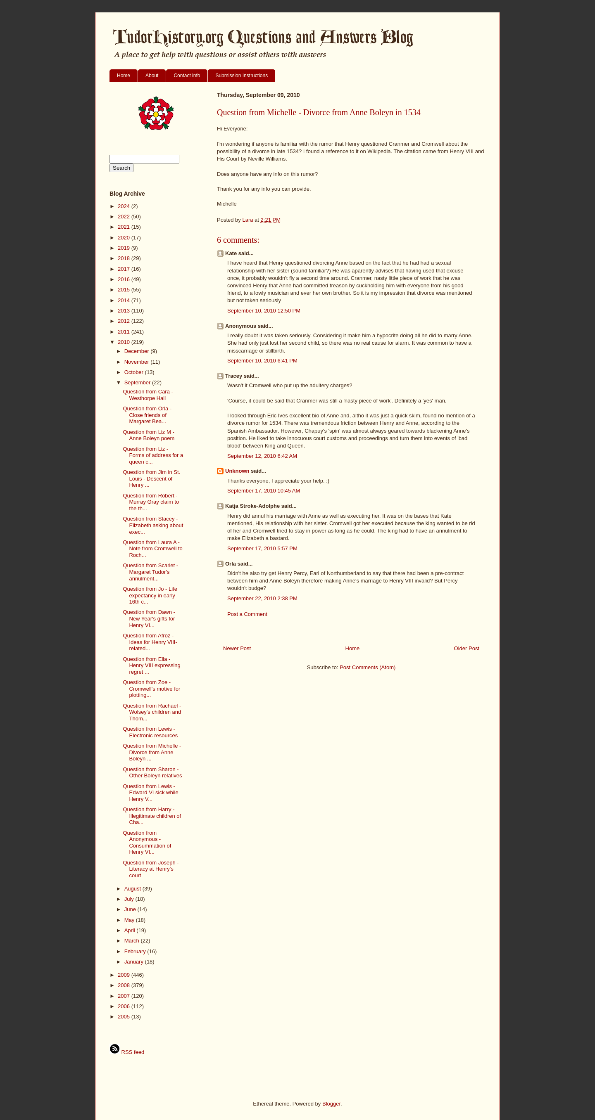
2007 (124, 996)
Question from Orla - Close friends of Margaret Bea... (147, 414)
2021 (124, 227)
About (151, 75)
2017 (124, 269)
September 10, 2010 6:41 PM (262, 361)
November (137, 362)
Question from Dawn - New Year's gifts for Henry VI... (149, 618)
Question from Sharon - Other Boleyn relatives (152, 772)
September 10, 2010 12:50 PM (263, 311)
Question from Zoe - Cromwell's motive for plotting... (151, 688)
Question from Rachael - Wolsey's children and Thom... (152, 712)
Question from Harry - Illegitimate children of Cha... (152, 815)
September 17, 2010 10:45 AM (263, 491)
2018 (124, 258)
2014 (124, 300)
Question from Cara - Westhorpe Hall (148, 394)
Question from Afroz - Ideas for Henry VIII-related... (150, 641)
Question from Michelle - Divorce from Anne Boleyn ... (152, 752)
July (130, 899)
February (136, 951)
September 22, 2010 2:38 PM (262, 598)
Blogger (331, 1104)
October (134, 372)
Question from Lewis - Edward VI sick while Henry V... (150, 792)
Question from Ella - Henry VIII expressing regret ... (151, 665)
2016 (124, 279)
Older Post (466, 648)
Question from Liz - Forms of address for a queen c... (153, 455)
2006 (124, 1006)
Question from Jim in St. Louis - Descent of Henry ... (151, 478)
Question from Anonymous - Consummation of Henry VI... (147, 842)
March (132, 941)
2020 (124, 237)
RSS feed (126, 1052)
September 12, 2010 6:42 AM (262, 456)
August (133, 889)
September (138, 382)
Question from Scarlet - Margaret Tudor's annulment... (150, 571)
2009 (124, 975)
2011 (124, 332)
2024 (124, 206)
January (134, 962)
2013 (124, 311)
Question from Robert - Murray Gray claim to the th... (151, 502)
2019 (124, 248)
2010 (124, 342)
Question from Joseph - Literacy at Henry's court (150, 869)
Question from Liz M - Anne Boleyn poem (148, 435)
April (130, 930)
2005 (124, 1016)
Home (123, 75)
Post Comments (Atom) (367, 667)
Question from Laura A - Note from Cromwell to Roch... (152, 548)
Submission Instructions (241, 75)
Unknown (237, 471)
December (137, 351)
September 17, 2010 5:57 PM (262, 548)
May (130, 920)
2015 (124, 290)
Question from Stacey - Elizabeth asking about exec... (153, 525)
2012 (124, 321)
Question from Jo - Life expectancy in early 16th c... (150, 595)
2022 (124, 216)
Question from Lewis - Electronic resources (150, 732)
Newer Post (237, 648)
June (131, 909)
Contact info (187, 75)
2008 (124, 985)
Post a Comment (247, 614)
